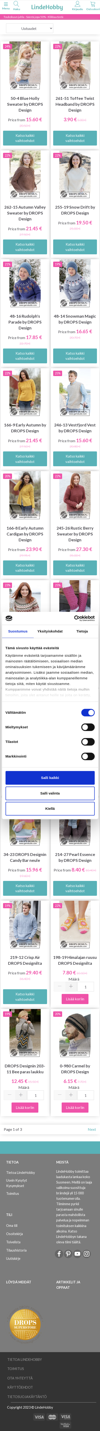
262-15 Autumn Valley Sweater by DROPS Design (25, 213)
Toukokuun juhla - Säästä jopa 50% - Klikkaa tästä (33, 17)
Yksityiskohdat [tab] (50, 631)
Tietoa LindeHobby (20, 1173)
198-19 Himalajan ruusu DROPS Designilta (75, 960)
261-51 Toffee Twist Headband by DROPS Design (75, 104)
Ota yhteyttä (20, 1378)
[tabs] (16, 6)
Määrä (73, 979)
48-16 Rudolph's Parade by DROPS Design (25, 322)
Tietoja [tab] (82, 631)
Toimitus (12, 1194)
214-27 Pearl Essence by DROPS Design (75, 857)
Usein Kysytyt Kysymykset (16, 1183)
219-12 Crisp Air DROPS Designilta (25, 960)
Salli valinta (50, 793)
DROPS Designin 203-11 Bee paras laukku (25, 1068)
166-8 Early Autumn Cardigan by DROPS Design (25, 534)
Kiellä (50, 809)
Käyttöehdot (20, 1387)
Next (92, 1129)
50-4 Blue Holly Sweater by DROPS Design (25, 104)
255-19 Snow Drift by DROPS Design (75, 210)
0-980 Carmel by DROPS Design (75, 1068)
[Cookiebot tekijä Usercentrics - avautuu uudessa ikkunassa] (74, 618)
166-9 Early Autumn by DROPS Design (25, 427)
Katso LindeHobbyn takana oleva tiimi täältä (71, 1236)
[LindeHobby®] (47, 6)
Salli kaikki (50, 778)
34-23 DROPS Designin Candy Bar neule (25, 857)
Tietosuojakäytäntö (27, 1397)
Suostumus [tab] (18, 631)
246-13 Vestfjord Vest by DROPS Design (75, 427)
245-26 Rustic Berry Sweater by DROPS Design (74, 534)
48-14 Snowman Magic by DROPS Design (75, 319)
